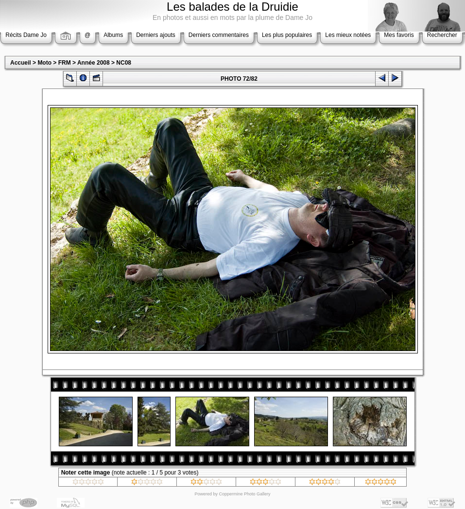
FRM (64, 62)
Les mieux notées (348, 35)
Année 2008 (93, 62)
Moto (44, 62)
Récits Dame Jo (26, 35)
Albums (113, 35)
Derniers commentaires (219, 35)
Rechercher (442, 35)
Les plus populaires (287, 35)
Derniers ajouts (155, 35)
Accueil (20, 62)
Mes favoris (398, 35)
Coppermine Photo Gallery (244, 493)
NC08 (123, 62)
